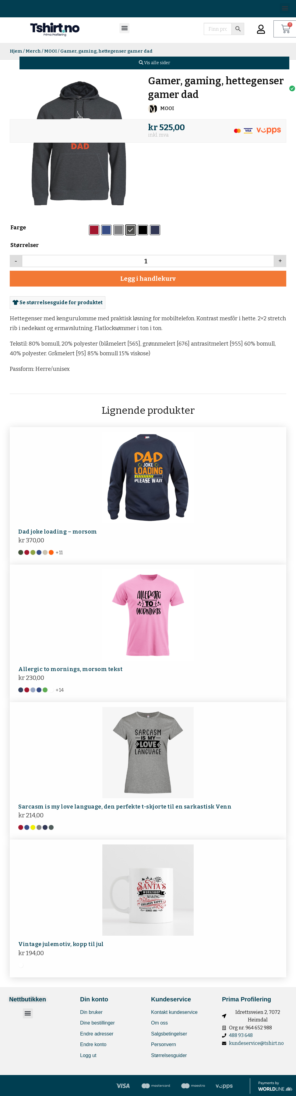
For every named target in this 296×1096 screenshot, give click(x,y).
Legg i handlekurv (148, 278)
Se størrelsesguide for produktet (57, 302)
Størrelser (24, 245)
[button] (285, 8)
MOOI (50, 51)
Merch (33, 51)
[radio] (94, 230)
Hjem (16, 51)
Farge (18, 227)
